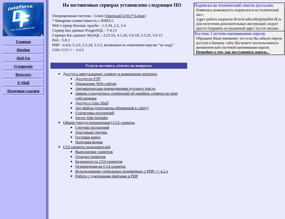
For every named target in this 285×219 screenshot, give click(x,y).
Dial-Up (23, 58)
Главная (23, 41)
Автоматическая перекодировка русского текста (115, 88)
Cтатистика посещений (94, 112)
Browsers (23, 74)
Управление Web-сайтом (95, 83)
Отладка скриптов (90, 156)
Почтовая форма (89, 142)
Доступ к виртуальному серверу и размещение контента (110, 73)
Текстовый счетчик (91, 132)
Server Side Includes (91, 117)
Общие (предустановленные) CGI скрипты (99, 122)
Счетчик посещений (92, 127)
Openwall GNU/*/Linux (125, 15)
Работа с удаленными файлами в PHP (106, 176)
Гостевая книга (88, 137)
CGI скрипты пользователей (86, 146)
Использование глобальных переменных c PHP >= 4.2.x (121, 171)
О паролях (23, 66)
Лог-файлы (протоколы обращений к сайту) (112, 108)
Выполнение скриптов (94, 151)
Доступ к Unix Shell (91, 103)
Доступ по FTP (88, 78)
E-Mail (23, 82)
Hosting (23, 49)
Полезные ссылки (23, 91)
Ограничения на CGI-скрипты (100, 166)
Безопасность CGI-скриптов (98, 161)
